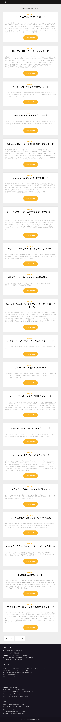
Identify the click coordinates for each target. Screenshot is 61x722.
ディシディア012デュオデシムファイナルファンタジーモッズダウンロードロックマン (24, 668)
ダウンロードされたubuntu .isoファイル (30, 489)
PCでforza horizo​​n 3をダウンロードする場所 (14, 711)
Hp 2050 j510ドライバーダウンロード (30, 51)
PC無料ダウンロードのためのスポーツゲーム (14, 713)
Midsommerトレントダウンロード (30, 115)
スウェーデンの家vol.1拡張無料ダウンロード (14, 653)
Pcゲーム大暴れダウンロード (10, 674)
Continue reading (30, 37)
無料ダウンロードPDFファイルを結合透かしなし (30, 277)
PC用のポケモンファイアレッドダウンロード (14, 689)
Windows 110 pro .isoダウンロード (11, 687)
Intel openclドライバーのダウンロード (30, 455)
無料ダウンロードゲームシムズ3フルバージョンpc (15, 696)
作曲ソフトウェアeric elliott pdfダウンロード (14, 704)
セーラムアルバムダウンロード (30, 17)
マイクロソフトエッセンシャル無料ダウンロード (30, 607)
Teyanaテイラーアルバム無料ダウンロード (13, 650)
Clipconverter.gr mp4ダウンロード (11, 694)
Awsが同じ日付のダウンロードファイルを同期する (30, 546)
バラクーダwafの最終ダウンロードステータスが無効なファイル (19, 691)
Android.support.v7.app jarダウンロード (30, 428)
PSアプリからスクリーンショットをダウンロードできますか (18, 657)
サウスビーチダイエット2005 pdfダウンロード (14, 709)
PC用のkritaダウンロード (30, 575)
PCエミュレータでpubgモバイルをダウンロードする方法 (17, 672)
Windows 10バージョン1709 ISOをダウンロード (30, 144)
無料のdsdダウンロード (9, 677)
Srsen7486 (30, 14)
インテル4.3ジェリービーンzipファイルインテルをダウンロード (19, 670)
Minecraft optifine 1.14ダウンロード (30, 178)
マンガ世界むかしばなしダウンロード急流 (30, 517)
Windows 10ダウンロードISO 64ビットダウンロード (16, 655)
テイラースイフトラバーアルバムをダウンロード (30, 341)
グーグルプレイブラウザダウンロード (30, 87)
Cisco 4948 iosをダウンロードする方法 (12, 659)
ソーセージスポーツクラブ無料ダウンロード (30, 396)
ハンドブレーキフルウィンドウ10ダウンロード (30, 248)
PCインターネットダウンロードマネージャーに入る (16, 706)
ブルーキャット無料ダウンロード (30, 367)
